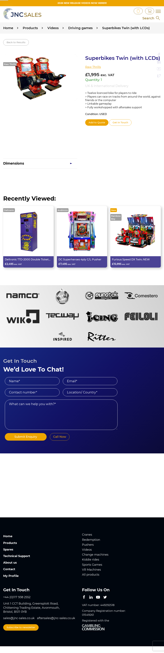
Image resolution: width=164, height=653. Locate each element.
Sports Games (92, 572)
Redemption (91, 547)
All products (90, 582)
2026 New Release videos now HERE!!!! (82, 3)
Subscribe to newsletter (21, 635)
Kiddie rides (90, 567)
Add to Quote (97, 130)
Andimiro (63, 218)
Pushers (88, 552)
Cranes (87, 542)
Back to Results (16, 49)
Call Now (57, 445)
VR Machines (91, 577)
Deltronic (9, 218)
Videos (87, 557)
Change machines (95, 562)
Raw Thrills (10, 72)
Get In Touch (120, 130)
